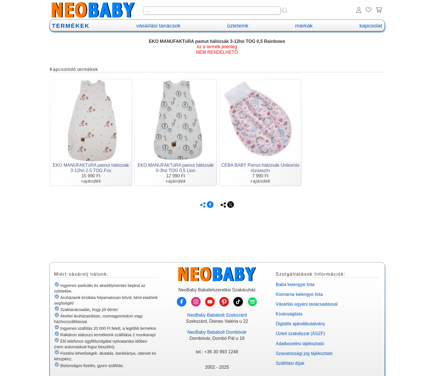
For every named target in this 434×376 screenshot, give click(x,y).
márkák (304, 26)
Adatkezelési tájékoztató (300, 343)
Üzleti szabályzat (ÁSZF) (300, 333)
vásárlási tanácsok (158, 26)
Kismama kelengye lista (299, 294)
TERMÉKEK (71, 25)
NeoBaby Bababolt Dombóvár (217, 332)
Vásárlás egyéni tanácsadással (307, 304)
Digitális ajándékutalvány (300, 323)
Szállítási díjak (290, 363)
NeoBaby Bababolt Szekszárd (217, 315)
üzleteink (237, 26)
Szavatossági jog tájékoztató (304, 353)
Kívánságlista (289, 314)
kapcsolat (370, 26)
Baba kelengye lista (295, 284)
